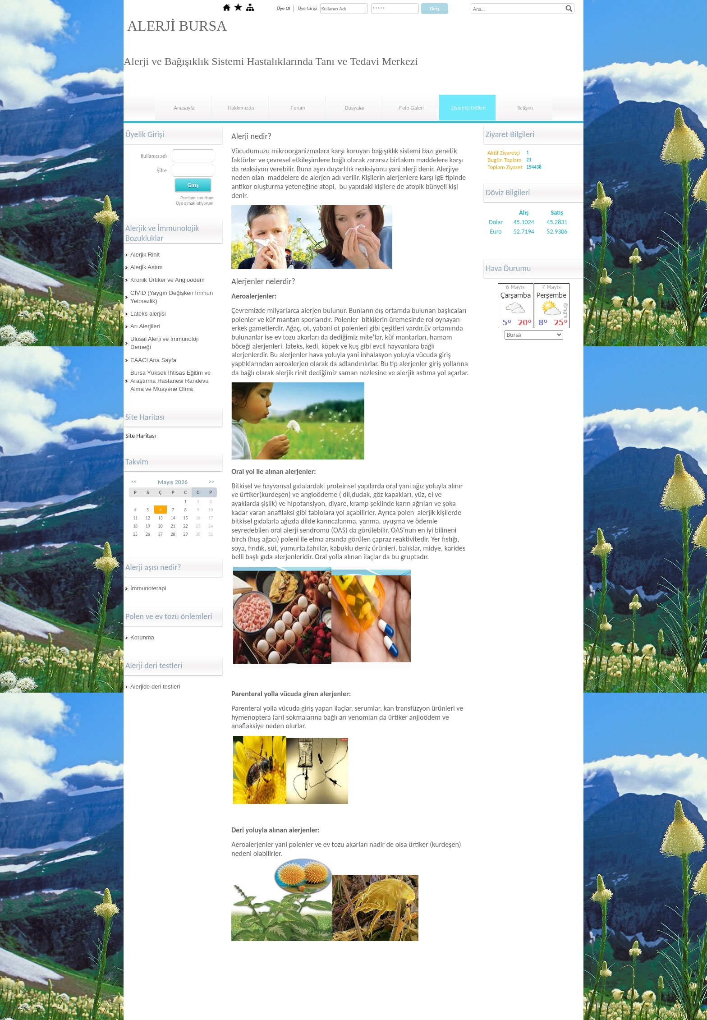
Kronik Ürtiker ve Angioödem (167, 279)
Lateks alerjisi (148, 313)
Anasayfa (184, 107)
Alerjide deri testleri (155, 686)
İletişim (525, 107)
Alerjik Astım (146, 267)
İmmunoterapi (148, 588)
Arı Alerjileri (145, 326)
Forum (298, 107)
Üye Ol (283, 8)
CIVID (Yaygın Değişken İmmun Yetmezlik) (171, 296)
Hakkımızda (241, 107)
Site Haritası (140, 436)
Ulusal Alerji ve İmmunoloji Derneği (164, 342)
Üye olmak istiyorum (194, 203)
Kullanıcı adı (154, 156)
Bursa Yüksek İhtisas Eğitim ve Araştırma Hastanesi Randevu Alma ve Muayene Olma (170, 380)
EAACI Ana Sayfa (153, 360)
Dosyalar (354, 107)
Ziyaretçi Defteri (468, 107)
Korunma (142, 637)
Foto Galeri (411, 107)
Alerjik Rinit (145, 254)
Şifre (162, 170)
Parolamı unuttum (196, 198)
